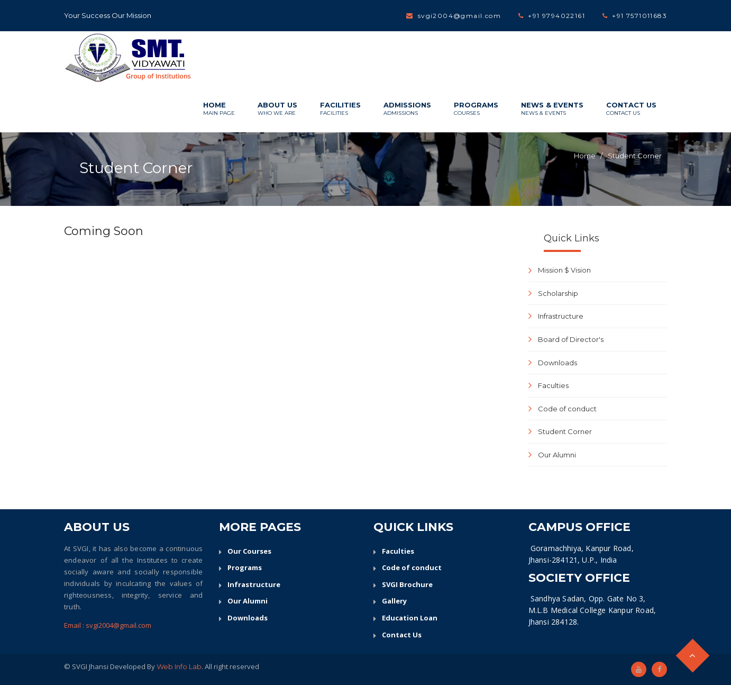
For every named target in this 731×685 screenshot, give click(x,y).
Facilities (340, 109)
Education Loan (409, 618)
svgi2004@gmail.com (459, 16)
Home (219, 109)
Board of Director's (571, 339)
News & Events (552, 109)
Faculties (553, 385)
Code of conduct (567, 408)
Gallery (394, 601)
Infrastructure (560, 316)
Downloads (557, 362)
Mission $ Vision (564, 270)
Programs (476, 109)
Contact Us (631, 109)
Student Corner (635, 155)
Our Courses (249, 551)
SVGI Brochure (407, 584)
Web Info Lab (179, 666)
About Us (277, 109)
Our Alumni (557, 454)
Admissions (407, 109)
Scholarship (558, 293)
